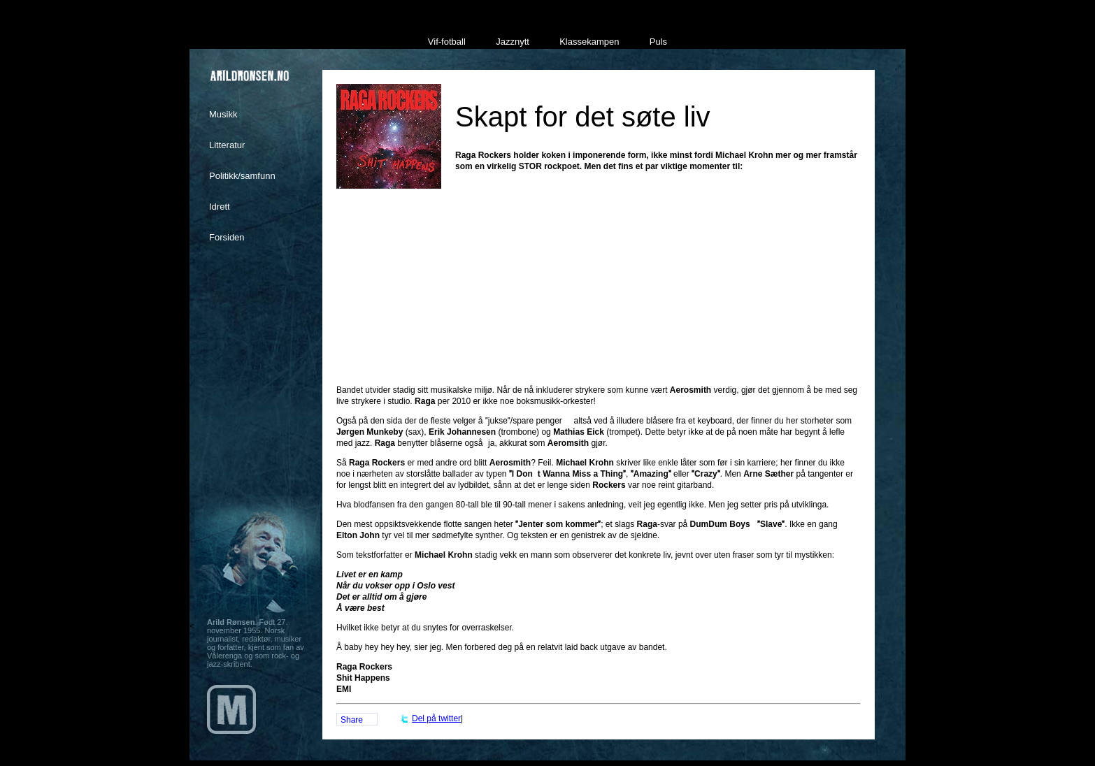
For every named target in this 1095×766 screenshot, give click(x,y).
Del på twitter (436, 718)
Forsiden (227, 237)
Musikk (223, 114)
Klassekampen (589, 41)
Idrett (219, 206)
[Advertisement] (598, 300)
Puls (658, 41)
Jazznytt (512, 41)
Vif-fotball (447, 41)
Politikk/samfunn (242, 176)
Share (352, 720)
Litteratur (227, 145)
